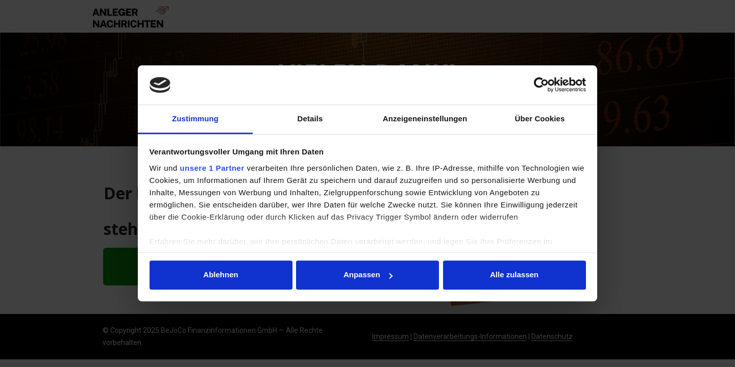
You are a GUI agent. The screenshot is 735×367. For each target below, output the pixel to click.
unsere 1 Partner (212, 168)
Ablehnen (220, 275)
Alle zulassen (514, 275)
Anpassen (368, 275)
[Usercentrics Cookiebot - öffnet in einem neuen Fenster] (541, 85)
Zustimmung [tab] (195, 118)
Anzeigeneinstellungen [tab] (425, 118)
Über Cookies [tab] (540, 118)
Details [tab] (310, 118)
